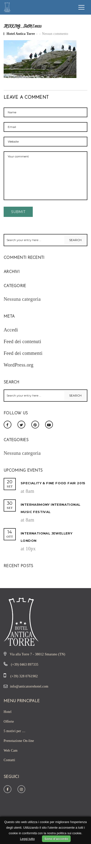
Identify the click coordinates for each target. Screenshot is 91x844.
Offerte (9, 721)
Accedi (11, 329)
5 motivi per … (14, 731)
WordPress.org (18, 365)
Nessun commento (55, 34)
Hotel (8, 712)
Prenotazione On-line (19, 741)
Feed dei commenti (23, 353)
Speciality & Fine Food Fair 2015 (53, 483)
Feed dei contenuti (22, 341)
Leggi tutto (27, 839)
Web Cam (10, 750)
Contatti (9, 760)
